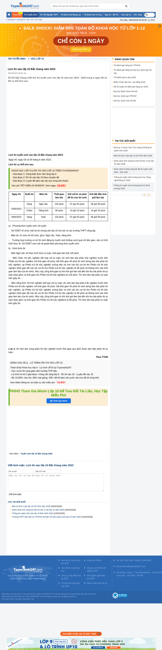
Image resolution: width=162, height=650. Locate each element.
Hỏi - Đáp (38, 19)
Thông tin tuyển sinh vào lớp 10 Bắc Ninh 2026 (32, 513)
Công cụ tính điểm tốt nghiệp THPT (96, 569)
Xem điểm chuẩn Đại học (70, 569)
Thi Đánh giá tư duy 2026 (125, 77)
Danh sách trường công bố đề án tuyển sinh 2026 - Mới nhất (133, 170)
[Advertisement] (32, 120)
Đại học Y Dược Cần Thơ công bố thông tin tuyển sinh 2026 (133, 149)
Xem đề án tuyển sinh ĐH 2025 (70, 561)
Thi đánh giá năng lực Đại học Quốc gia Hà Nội (133, 71)
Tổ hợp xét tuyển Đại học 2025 (70, 584)
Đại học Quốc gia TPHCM (125, 96)
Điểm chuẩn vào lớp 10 (97, 583)
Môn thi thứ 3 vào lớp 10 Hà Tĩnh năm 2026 (31, 506)
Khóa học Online (94, 560)
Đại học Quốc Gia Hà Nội (125, 101)
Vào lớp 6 (11, 19)
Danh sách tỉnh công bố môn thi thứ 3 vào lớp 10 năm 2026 (38, 510)
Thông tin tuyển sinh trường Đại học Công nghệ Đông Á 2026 (132, 178)
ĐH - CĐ (30, 19)
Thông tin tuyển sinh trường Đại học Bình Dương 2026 (132, 187)
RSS (153, 20)
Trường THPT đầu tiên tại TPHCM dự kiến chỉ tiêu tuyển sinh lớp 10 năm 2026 (46, 517)
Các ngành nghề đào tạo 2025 (96, 577)
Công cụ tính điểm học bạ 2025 (71, 577)
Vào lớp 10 (21, 19)
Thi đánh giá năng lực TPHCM (127, 65)
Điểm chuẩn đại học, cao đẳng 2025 (129, 82)
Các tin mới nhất (17, 502)
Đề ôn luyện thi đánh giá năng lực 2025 (131, 87)
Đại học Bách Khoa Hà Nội (125, 91)
